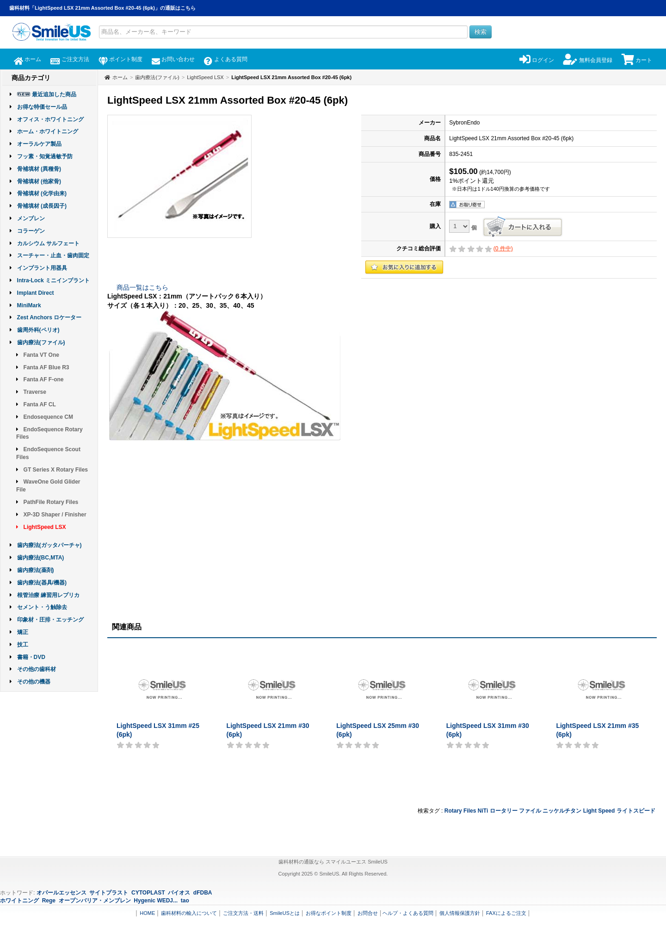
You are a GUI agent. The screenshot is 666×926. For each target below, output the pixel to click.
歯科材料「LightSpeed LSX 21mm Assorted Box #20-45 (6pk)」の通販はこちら (102, 8)
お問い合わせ (173, 59)
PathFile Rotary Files (51, 502)
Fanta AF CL (40, 404)
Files (469, 811)
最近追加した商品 (54, 94)
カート (637, 60)
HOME (147, 913)
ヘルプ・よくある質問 (407, 913)
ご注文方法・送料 (243, 913)
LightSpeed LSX (45, 527)
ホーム (27, 59)
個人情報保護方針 (459, 913)
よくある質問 (225, 59)
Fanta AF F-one (44, 379)
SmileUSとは (285, 913)
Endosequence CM (48, 417)
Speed (606, 811)
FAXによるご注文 (506, 913)
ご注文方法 (69, 59)
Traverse (35, 392)
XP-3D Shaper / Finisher (55, 514)
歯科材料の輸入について (189, 913)
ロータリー (504, 811)
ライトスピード (636, 811)
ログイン (536, 60)
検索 (481, 31)
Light (590, 811)
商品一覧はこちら (142, 287)
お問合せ (368, 913)
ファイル (530, 811)
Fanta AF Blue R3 (46, 367)
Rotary (453, 811)
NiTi (483, 811)
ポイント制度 (120, 59)
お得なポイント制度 (329, 913)
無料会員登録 (587, 60)
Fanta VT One (41, 355)
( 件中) (503, 248)
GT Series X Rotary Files (56, 469)
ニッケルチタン (562, 811)
